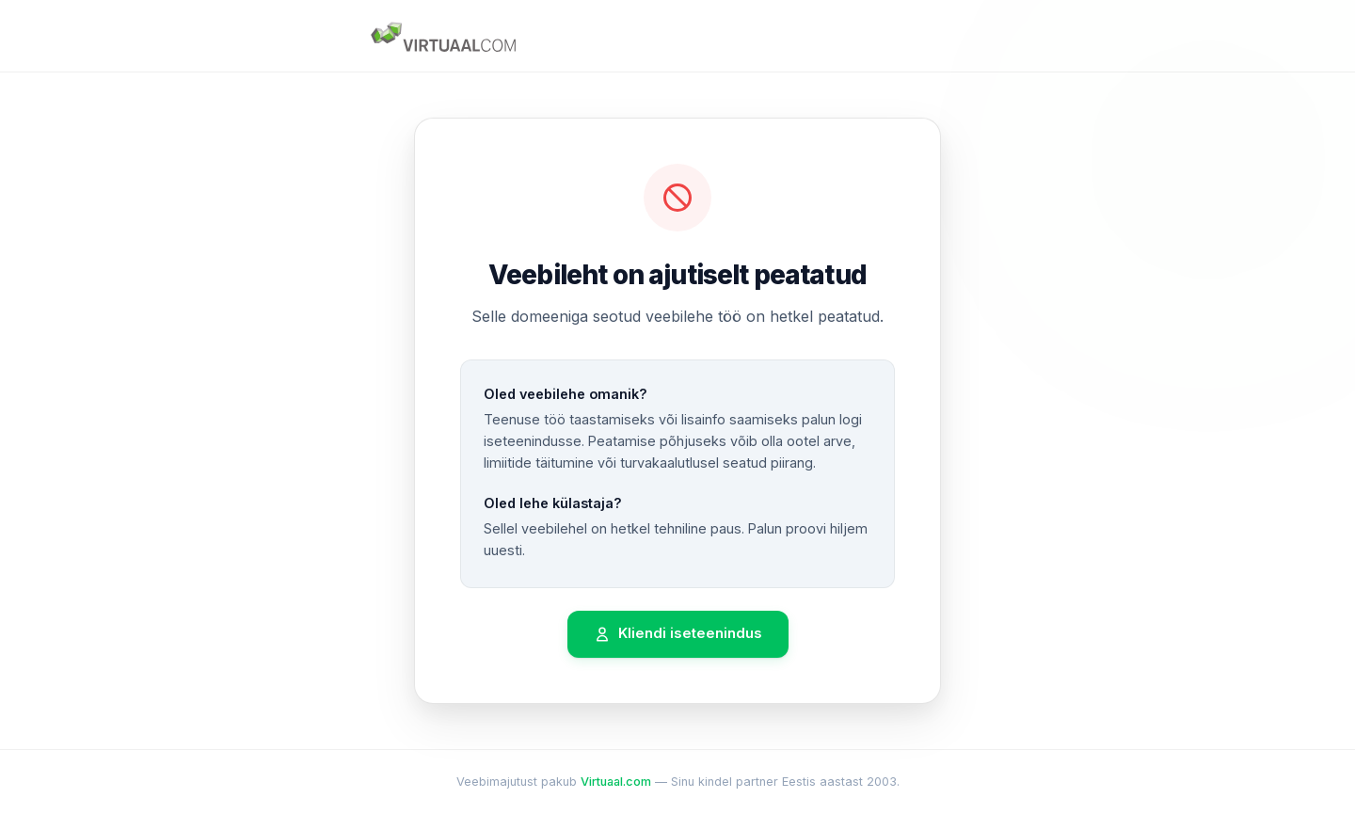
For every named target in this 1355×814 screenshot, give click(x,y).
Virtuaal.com (616, 781)
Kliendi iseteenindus (678, 634)
